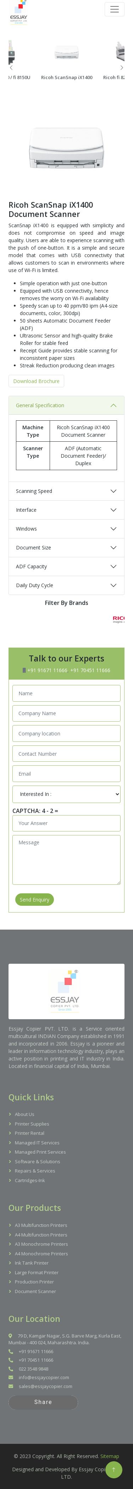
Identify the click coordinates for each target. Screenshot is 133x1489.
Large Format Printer (37, 1272)
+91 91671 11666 (47, 670)
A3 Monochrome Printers (41, 1244)
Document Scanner (35, 1291)
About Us (24, 1114)
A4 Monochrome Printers (41, 1253)
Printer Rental (29, 1133)
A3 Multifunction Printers (41, 1225)
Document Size (33, 569)
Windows (26, 550)
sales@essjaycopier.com (40, 1386)
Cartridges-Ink (30, 1180)
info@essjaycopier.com (39, 1377)
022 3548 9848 (28, 1369)
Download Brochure (36, 403)
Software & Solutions (37, 1161)
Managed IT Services (37, 1142)
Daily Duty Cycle (34, 607)
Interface (26, 531)
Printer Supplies (32, 1124)
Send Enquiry (34, 899)
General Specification (40, 427)
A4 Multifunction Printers (41, 1235)
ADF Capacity (31, 588)
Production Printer (34, 1281)
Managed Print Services (40, 1152)
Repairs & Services (35, 1171)
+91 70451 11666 (90, 670)
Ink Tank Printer (32, 1263)
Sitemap (109, 1456)
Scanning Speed (34, 513)
